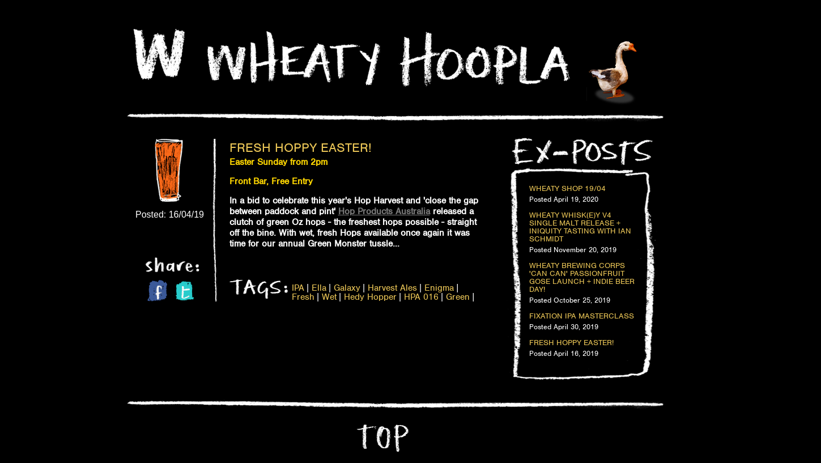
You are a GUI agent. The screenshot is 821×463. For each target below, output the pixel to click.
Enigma (439, 288)
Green (458, 297)
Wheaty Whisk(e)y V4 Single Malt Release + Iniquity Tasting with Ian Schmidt (580, 227)
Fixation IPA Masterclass (581, 316)
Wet (329, 297)
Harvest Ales (392, 288)
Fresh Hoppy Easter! (300, 147)
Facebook (157, 290)
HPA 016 (421, 297)
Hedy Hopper (370, 297)
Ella (319, 288)
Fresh (303, 297)
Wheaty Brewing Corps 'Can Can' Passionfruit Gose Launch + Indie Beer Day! (582, 278)
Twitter (185, 290)
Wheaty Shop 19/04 (567, 189)
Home (159, 54)
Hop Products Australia (384, 211)
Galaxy (347, 288)
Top (381, 438)
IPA (298, 288)
